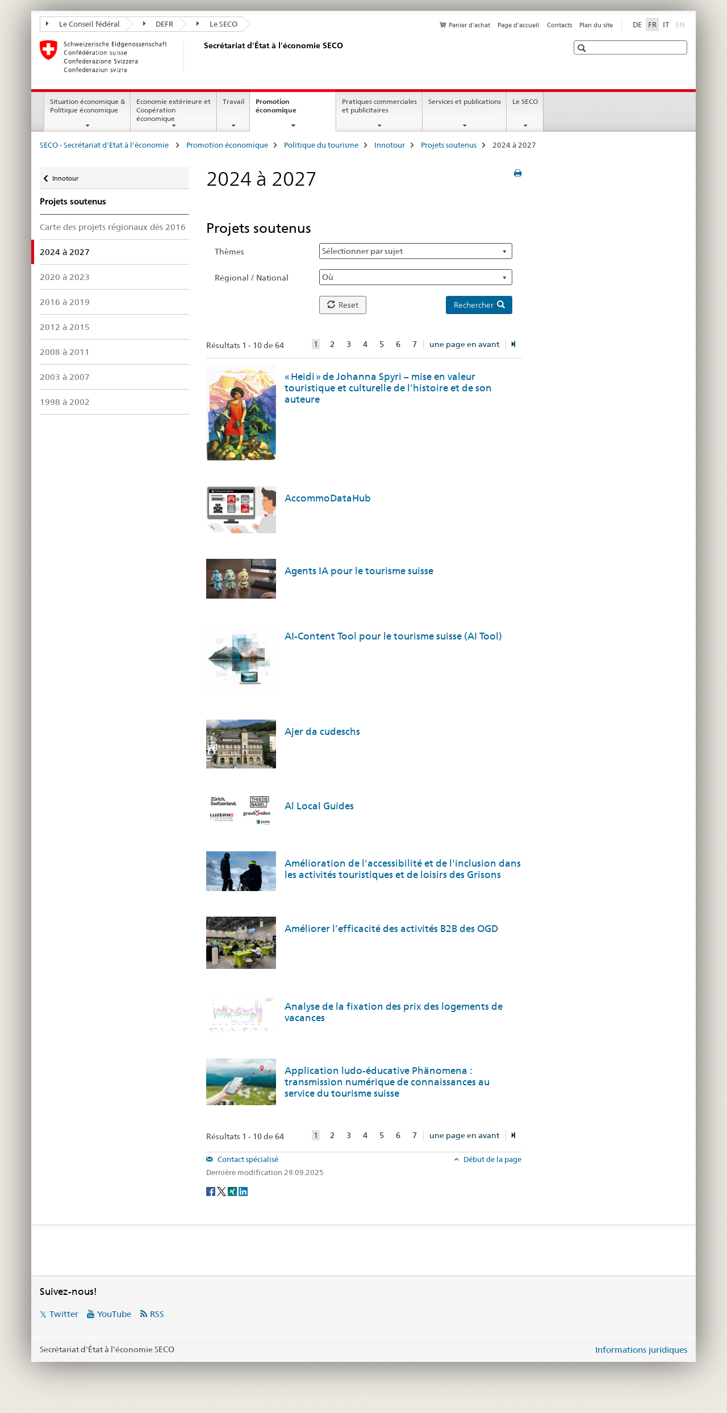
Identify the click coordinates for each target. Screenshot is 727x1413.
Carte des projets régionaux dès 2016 (113, 226)
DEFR (158, 24)
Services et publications (464, 101)
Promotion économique (288, 109)
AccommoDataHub (328, 498)
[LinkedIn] (243, 1190)
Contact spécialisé (247, 1159)
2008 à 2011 (65, 351)
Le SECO (217, 24)
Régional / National (252, 277)
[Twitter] (222, 1190)
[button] (583, 48)
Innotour (389, 144)
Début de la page (491, 1159)
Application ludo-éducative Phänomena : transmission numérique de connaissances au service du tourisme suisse (387, 1082)
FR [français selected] (652, 24)
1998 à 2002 (65, 401)
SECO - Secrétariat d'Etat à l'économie (105, 144)
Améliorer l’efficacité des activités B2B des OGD (391, 928)
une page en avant (464, 344)
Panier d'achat (469, 25)
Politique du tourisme (321, 144)
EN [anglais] (681, 24)
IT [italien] (666, 24)
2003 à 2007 (65, 376)
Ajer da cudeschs (322, 731)
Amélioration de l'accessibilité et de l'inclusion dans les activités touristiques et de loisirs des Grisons (403, 869)
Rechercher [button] (479, 305)
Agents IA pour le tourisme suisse (359, 570)
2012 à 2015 (65, 326)
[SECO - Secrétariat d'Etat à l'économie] (202, 56)
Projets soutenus (449, 144)
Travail (233, 101)
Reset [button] (342, 305)
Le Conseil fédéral (83, 24)
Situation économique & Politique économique (87, 105)
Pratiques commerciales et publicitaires (379, 105)
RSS (157, 1314)
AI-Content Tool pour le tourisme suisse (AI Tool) (393, 636)
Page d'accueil (518, 25)
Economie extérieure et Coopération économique (173, 110)
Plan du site (596, 25)
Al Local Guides (319, 806)
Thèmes (229, 251)
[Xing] (233, 1190)
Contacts (559, 25)
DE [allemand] (637, 24)
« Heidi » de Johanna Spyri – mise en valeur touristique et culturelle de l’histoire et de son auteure (388, 388)
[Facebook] (211, 1190)
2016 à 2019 (65, 301)
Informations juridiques (641, 1349)
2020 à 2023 (65, 276)
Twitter (63, 1314)
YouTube (114, 1314)
